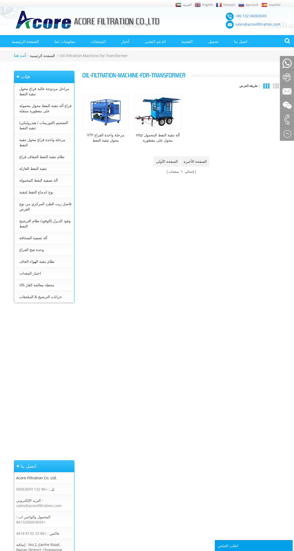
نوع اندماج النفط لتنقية (36, 192)
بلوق (17, 440)
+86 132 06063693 (32, 339)
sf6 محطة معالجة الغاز (36, 284)
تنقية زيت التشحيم (139, 485)
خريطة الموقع (24, 463)
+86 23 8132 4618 (31, 384)
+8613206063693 (30, 372)
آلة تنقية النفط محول (140, 448)
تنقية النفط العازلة (33, 168)
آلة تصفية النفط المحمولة (38, 180)
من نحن (19, 478)
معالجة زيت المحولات (141, 463)
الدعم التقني (155, 41)
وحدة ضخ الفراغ (31, 249)
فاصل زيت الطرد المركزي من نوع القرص (45, 206)
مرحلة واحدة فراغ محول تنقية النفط (42, 142)
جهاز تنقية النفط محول (142, 470)
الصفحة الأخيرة (195, 160)
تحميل (213, 41)
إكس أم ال (21, 470)
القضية (187, 41)
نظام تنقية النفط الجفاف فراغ (42, 156)
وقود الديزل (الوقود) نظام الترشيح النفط (45, 223)
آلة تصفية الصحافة (33, 237)
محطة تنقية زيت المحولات (144, 455)
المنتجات (98, 41)
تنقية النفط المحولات (140, 440)
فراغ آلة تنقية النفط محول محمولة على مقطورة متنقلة (45, 108)
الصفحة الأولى (167, 160)
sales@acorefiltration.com (38, 356)
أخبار (125, 41)
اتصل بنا (240, 41)
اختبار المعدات (30, 273)
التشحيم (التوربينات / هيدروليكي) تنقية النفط (43, 125)
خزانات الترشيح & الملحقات (40, 296)
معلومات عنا (65, 41)
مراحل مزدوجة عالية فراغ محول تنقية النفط (44, 91)
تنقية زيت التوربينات (140, 478)
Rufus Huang (261, 515)
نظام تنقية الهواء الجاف (37, 261)
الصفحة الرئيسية (25, 41)
